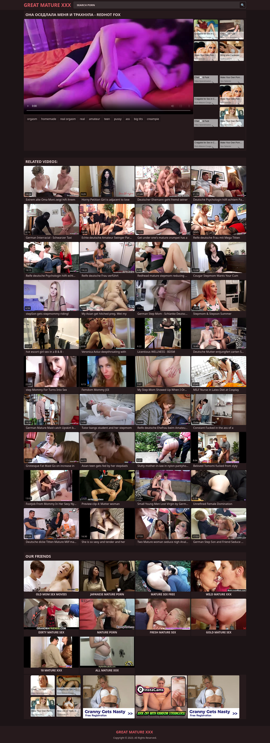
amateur (94, 119)
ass (128, 119)
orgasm (32, 119)
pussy (117, 119)
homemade (48, 119)
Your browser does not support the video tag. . (108, 66)
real (82, 119)
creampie (153, 119)
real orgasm (68, 119)
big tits (138, 119)
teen (107, 119)
